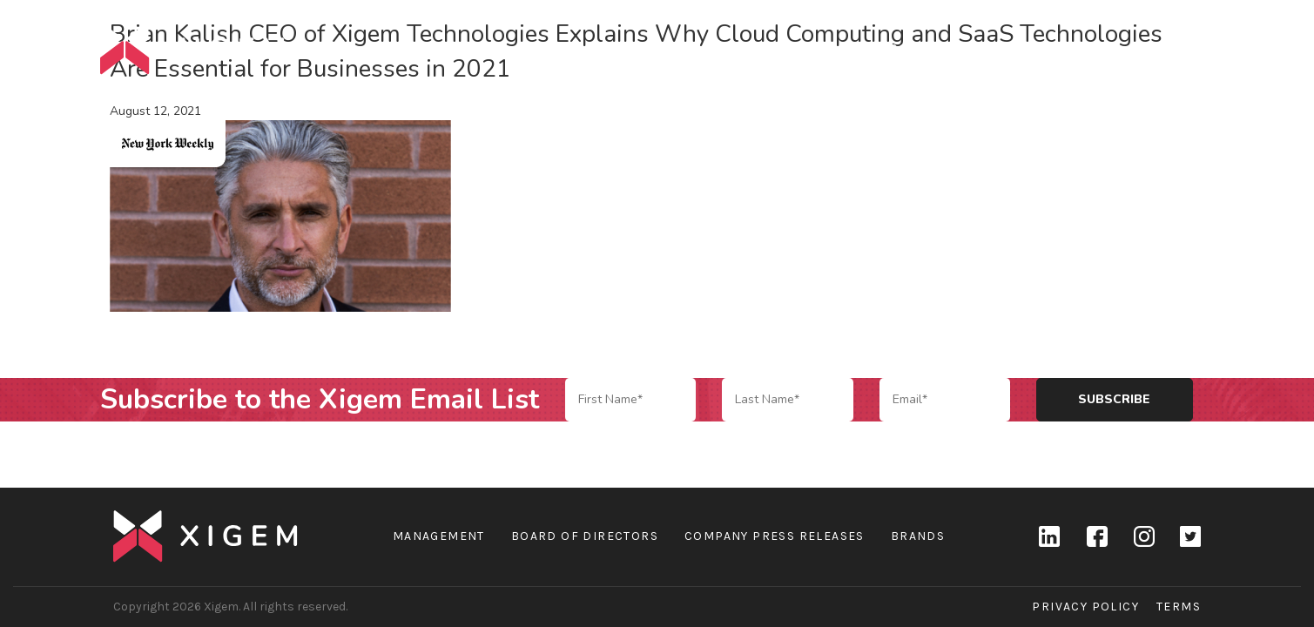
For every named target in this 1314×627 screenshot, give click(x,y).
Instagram (1143, 536)
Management (439, 536)
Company (921, 48)
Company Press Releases (774, 536)
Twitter (1190, 536)
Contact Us (1171, 48)
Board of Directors (584, 536)
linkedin (1049, 536)
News (1081, 48)
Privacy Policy (1085, 606)
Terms (1178, 606)
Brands (1007, 48)
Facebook (1096, 536)
